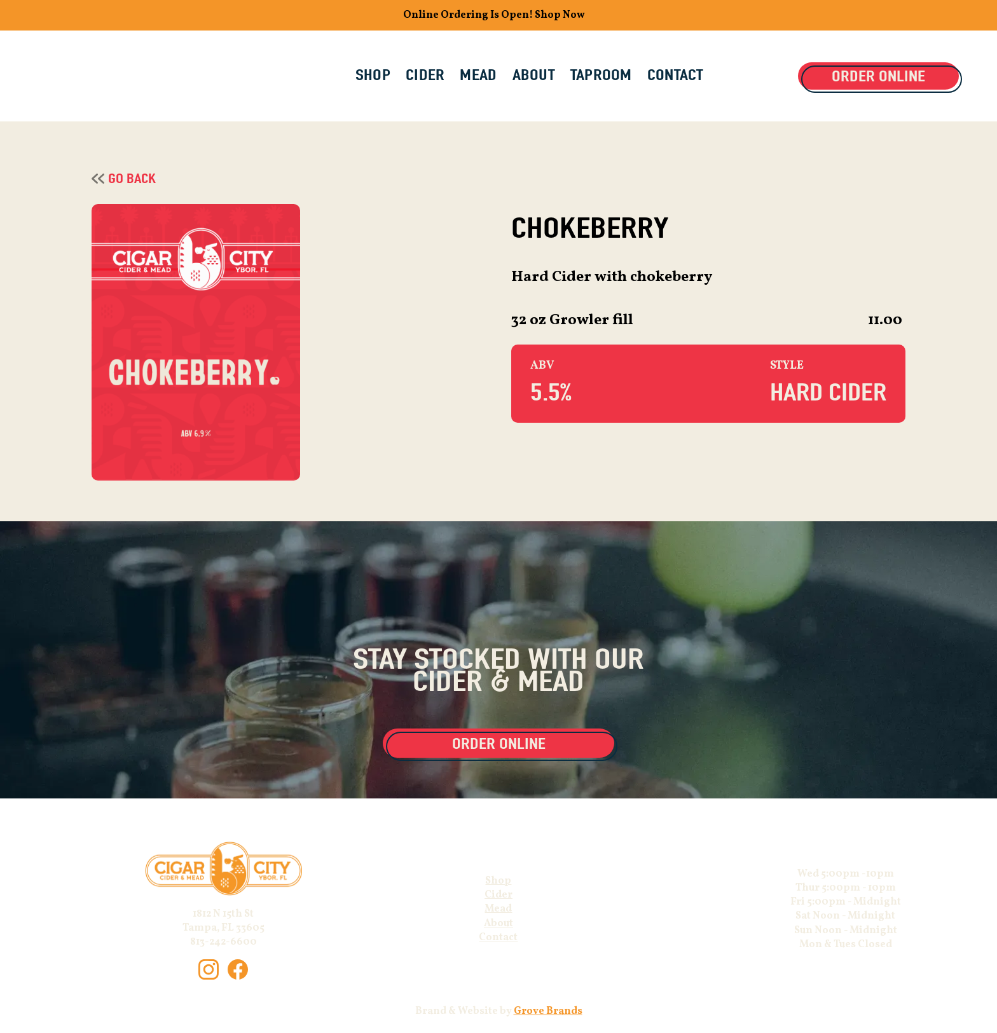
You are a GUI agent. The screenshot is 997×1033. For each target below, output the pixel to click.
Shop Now (560, 15)
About (498, 924)
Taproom (601, 74)
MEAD (478, 74)
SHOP (372, 74)
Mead (498, 909)
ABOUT (533, 74)
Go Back (132, 178)
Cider (498, 895)
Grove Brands (548, 1011)
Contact (498, 938)
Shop (498, 881)
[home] (123, 76)
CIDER (425, 74)
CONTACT (675, 74)
